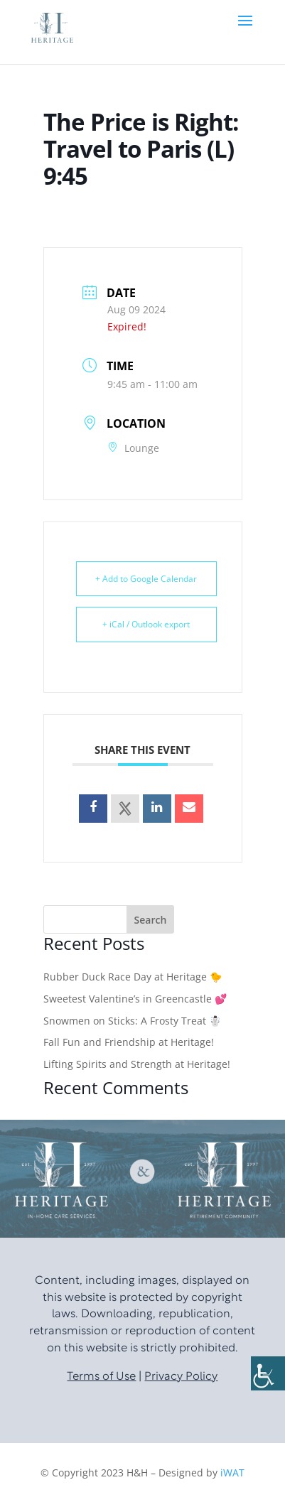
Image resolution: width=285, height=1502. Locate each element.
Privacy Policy (180, 1377)
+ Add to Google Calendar (146, 579)
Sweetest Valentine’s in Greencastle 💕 (135, 998)
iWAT (232, 1472)
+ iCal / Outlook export (146, 624)
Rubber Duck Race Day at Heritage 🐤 (132, 976)
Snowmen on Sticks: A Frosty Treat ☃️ (132, 1020)
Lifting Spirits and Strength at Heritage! (136, 1064)
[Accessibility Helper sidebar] (268, 1373)
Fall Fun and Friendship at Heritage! (128, 1042)
